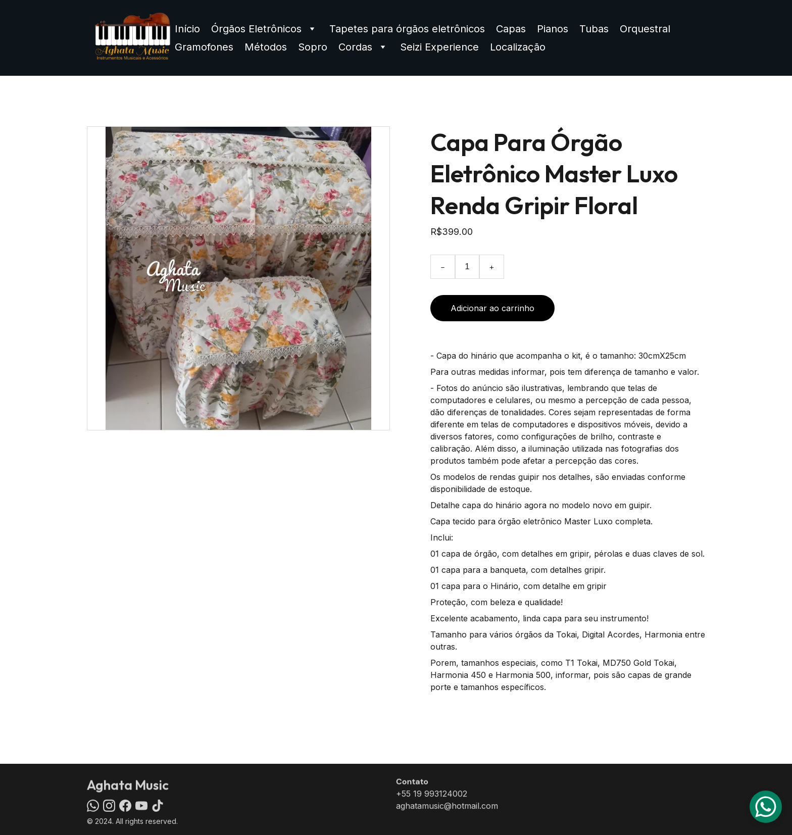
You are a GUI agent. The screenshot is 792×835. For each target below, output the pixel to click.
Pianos (552, 29)
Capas (511, 29)
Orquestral (645, 29)
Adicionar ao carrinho (492, 308)
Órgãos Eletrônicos (256, 29)
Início (187, 29)
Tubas (594, 29)
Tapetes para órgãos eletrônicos (407, 29)
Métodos (265, 47)
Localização (518, 47)
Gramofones (204, 47)
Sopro (312, 47)
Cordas (355, 47)
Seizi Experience (439, 47)
